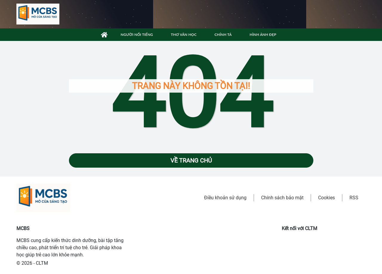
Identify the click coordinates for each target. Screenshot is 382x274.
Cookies (326, 197)
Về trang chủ (191, 160)
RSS (353, 197)
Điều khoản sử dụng (225, 197)
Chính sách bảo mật (282, 197)
